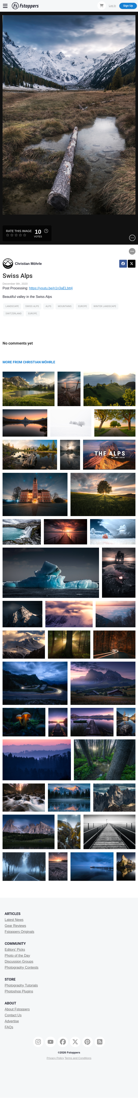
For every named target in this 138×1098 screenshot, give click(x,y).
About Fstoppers (17, 1009)
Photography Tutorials (21, 985)
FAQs (9, 1027)
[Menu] (5, 6)
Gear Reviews (15, 926)
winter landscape (104, 306)
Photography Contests (21, 967)
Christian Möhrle (28, 263)
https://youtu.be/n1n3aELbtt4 (51, 288)
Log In (112, 5)
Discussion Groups (19, 961)
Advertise (12, 1021)
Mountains (65, 306)
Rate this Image (19, 231)
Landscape (12, 306)
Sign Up (128, 5)
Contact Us (13, 1015)
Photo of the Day (17, 955)
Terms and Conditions (78, 1058)
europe (82, 306)
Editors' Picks (15, 949)
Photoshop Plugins (19, 991)
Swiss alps (32, 306)
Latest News (14, 920)
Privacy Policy (55, 1058)
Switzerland (14, 313)
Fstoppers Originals (19, 932)
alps (48, 306)
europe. (32, 313)
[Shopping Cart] (101, 5)
